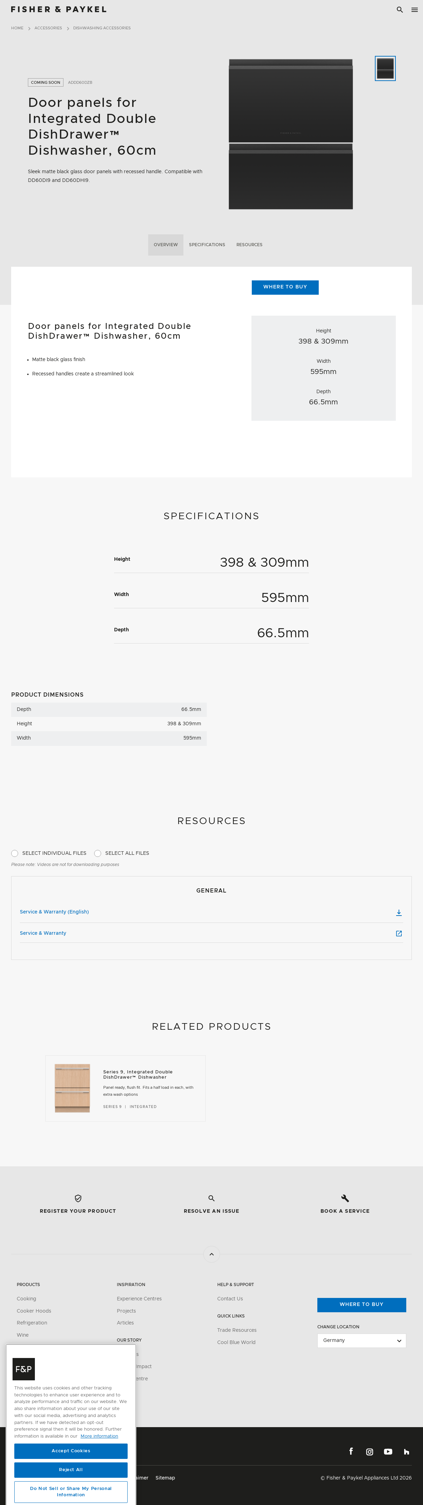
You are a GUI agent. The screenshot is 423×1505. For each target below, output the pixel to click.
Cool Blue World (236, 1342)
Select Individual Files (54, 853)
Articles (125, 1323)
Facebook (351, 1451)
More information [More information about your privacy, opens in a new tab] (99, 1470)
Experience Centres (139, 1299)
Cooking (26, 1299)
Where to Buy (285, 287)
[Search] (400, 10)
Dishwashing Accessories (102, 28)
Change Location (338, 1327)
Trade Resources (237, 1330)
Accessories (48, 28)
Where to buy (362, 1304)
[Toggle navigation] (414, 10)
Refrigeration (32, 1323)
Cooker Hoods (34, 1311)
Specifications (207, 245)
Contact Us (230, 1299)
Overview (166, 245)
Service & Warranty (211, 933)
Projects (126, 1311)
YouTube (388, 1451)
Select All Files (127, 853)
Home (17, 28)
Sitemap (165, 1478)
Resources (249, 245)
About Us (128, 1354)
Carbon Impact (134, 1366)
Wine (23, 1335)
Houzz (406, 1451)
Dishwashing (31, 1347)
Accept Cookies (71, 1485)
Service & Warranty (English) (211, 913)
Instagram (369, 1451)
